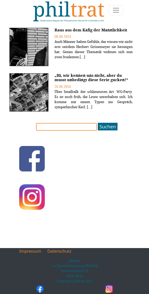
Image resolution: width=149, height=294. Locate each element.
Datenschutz (59, 251)
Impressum (30, 251)
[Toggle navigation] (116, 10)
